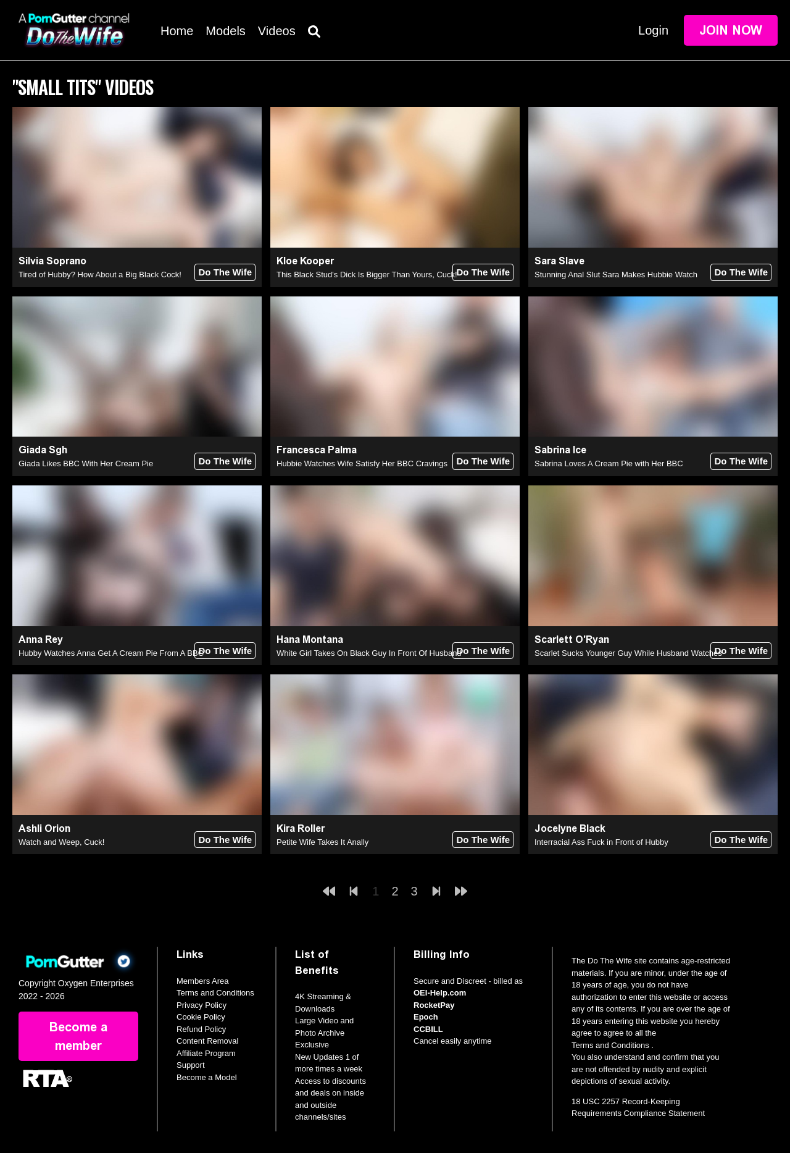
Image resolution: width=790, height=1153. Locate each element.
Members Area (203, 981)
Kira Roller (300, 828)
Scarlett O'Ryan (571, 639)
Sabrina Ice (560, 450)
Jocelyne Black (569, 828)
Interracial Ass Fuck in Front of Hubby (601, 842)
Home (176, 31)
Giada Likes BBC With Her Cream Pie (86, 463)
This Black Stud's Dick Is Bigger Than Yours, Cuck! (366, 274)
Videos (277, 31)
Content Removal (207, 1041)
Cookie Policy (201, 1016)
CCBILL (428, 1029)
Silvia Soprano (52, 261)
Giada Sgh (43, 450)
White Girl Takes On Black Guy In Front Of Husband (369, 653)
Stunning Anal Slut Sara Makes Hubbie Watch (615, 274)
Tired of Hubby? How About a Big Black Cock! (100, 274)
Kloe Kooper (305, 261)
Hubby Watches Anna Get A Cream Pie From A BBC (111, 653)
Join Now (730, 30)
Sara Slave (559, 261)
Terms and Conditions (215, 992)
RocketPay (434, 1005)
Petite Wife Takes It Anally (322, 842)
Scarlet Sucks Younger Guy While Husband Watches (628, 653)
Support (191, 1065)
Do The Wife (225, 272)
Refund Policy (201, 1029)
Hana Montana (309, 639)
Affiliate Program (206, 1053)
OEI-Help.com (440, 992)
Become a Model (207, 1077)
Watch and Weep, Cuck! (61, 842)
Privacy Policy (202, 1005)
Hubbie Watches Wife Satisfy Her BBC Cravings (361, 463)
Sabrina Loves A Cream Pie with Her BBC (608, 463)
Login (653, 30)
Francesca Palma (316, 450)
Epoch (426, 1016)
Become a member (78, 1036)
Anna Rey (41, 639)
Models (225, 31)
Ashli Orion (44, 828)
